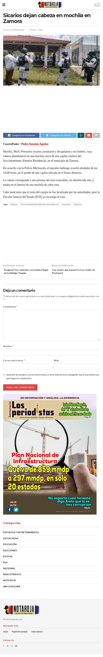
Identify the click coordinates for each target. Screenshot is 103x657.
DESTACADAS (10, 540)
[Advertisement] (51, 111)
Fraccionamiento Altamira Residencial (40, 205)
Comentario (10, 309)
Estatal (8, 558)
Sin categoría (11, 588)
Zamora (77, 205)
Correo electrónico (14, 362)
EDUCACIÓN (10, 546)
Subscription (37, 634)
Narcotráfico (12, 576)
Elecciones (10, 552)
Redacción (19, 29)
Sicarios (66, 205)
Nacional (9, 570)
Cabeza (13, 205)
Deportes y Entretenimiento (21, 534)
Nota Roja (9, 582)
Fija (5, 564)
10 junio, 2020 (36, 29)
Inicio (5, 634)
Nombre (8, 348)
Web (56, 362)
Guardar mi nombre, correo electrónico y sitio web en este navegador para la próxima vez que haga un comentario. (52, 378)
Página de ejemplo (20, 634)
